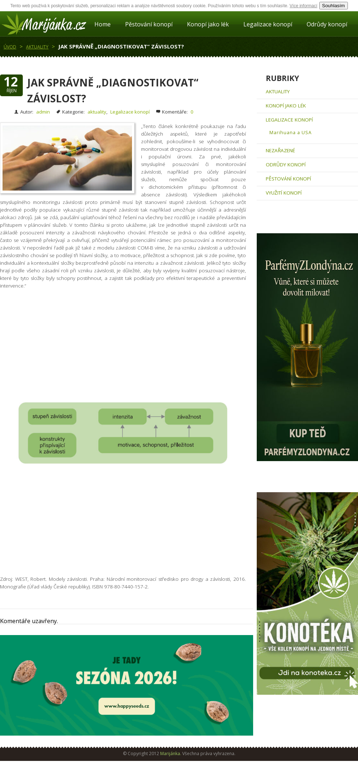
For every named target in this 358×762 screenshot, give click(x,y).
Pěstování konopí (148, 24)
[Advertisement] (126, 349)
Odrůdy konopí (327, 24)
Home (102, 24)
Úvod (10, 47)
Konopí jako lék (208, 24)
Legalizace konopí (267, 24)
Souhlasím (333, 5)
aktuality (37, 47)
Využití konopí (284, 193)
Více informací (303, 5)
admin (43, 111)
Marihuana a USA (290, 132)
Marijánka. (170, 753)
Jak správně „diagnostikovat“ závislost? (121, 46)
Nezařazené (280, 150)
